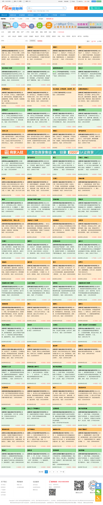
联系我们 (3, 487)
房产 (22, 32)
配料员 (30, 450)
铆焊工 (30, 241)
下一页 (62, 472)
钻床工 (81, 345)
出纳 (3, 47)
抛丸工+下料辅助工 (34, 408)
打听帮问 (63, 15)
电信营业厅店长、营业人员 (10, 220)
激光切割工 (82, 110)
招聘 (13, 32)
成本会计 (5, 157)
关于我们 (3, 484)
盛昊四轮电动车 (58, 68)
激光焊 (55, 345)
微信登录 (99, 1)
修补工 (81, 241)
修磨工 (30, 178)
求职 (44, 11)
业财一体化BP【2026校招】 (88, 325)
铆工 (54, 387)
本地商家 (22, 15)
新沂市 (74, 36)
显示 (88, 41)
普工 (29, 68)
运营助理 (56, 408)
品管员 (81, 220)
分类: (2, 32)
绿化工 (81, 68)
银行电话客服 (57, 366)
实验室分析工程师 (8, 283)
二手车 (47, 11)
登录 (88, 1)
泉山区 (14, 36)
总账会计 (5, 110)
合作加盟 (3, 494)
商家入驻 (19, 484)
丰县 (63, 36)
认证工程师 (31, 283)
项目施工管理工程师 (34, 199)
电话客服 (81, 450)
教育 (45, 32)
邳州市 (68, 36)
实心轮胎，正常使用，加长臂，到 (64, 89)
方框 (94, 41)
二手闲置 (54, 15)
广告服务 (3, 489)
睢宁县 (80, 36)
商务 (54, 32)
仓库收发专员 (32, 131)
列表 (100, 41)
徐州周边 (85, 36)
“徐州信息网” (22, 500)
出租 (34, 11)
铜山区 (37, 36)
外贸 (80, 366)
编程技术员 (56, 429)
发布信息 (61, 32)
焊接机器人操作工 (33, 366)
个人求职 (20, 18)
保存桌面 (60, 1)
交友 (50, 32)
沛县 (59, 36)
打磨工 (30, 110)
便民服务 (40, 18)
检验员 (4, 262)
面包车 (30, 325)
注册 (85, 1)
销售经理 (5, 304)
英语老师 (56, 450)
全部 (9, 32)
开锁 (41, 11)
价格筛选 (32, 40)
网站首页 (4, 15)
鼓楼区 (20, 36)
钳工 (80, 47)
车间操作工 (56, 110)
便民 (37, 32)
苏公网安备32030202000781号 (86, 500)
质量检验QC (6, 89)
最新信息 (13, 15)
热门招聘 (12, 18)
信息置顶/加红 (36, 487)
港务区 (54, 36)
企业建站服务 (20, 487)
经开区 (48, 36)
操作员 (30, 262)
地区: (2, 36)
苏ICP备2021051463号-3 (42, 500)
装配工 (55, 47)
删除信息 (35, 489)
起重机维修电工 (84, 89)
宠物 (41, 32)
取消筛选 (40, 40)
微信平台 (81, 1)
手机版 (72, 1)
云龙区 (26, 36)
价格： (3, 40)
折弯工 (81, 262)
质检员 (81, 199)
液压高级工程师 (7, 68)
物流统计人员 (6, 366)
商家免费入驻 (49, 18)
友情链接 (3, 492)
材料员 (55, 283)
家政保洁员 (5, 429)
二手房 (38, 11)
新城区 (31, 36)
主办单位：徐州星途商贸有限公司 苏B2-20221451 (64, 500)
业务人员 (5, 131)
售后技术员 (82, 387)
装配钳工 (30, 47)
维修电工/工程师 (33, 220)
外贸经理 (5, 387)
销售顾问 (56, 220)
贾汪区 (42, 36)
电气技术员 (82, 131)
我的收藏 (66, 1)
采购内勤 (81, 178)
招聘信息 (31, 15)
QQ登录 (94, 1)
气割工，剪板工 (84, 157)
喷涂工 (4, 450)
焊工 (29, 304)
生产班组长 (31, 429)
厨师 (3, 178)
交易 (32, 32)
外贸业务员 (56, 241)
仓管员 (55, 325)
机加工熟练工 (6, 325)
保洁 (3, 345)
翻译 (3, 199)
